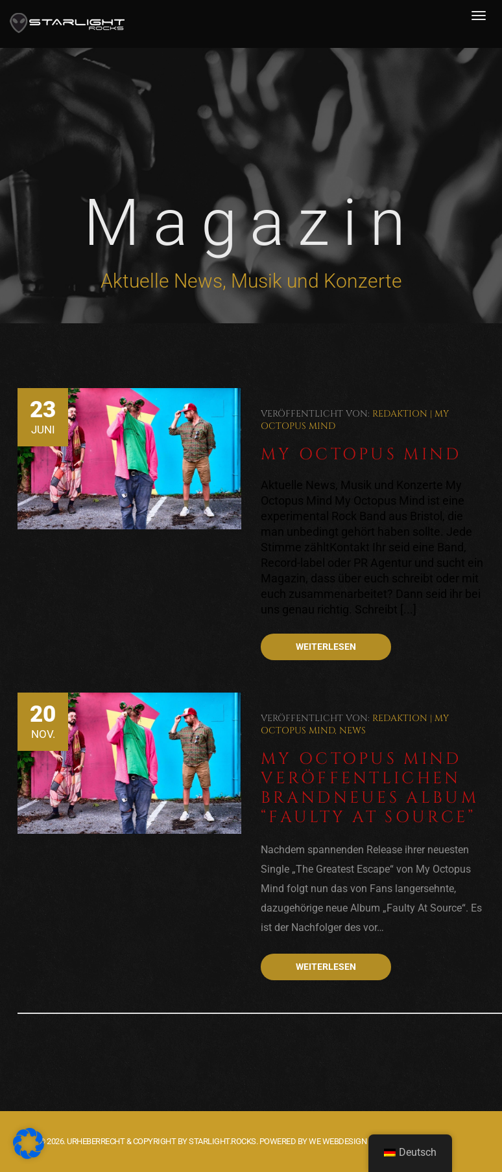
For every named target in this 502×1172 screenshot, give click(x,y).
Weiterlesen (326, 646)
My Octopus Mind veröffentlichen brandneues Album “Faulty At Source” (370, 788)
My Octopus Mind (361, 454)
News (352, 730)
